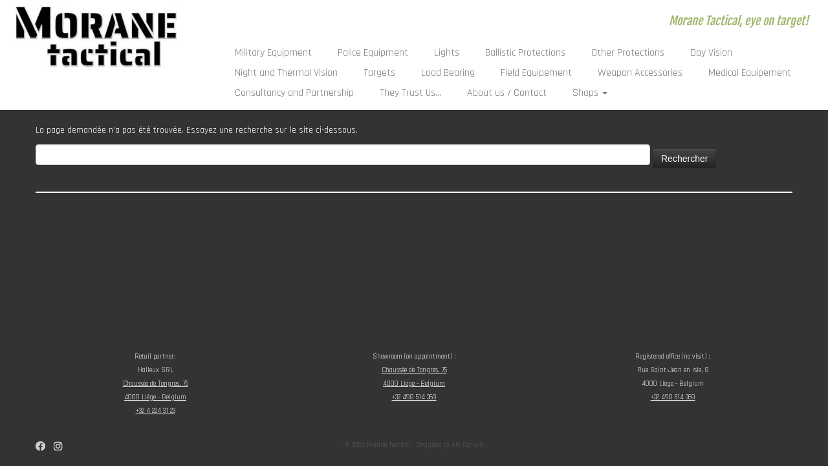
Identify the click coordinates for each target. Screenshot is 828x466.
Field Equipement (536, 73)
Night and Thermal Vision (286, 73)
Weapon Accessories (640, 73)
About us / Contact (507, 93)
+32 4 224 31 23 (155, 411)
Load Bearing (448, 73)
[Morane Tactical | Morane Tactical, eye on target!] (95, 37)
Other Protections (627, 53)
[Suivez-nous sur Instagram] (62, 447)
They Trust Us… (410, 93)
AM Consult (468, 445)
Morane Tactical (388, 445)
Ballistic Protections (525, 53)
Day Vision (711, 53)
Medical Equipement (749, 73)
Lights (446, 53)
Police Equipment (373, 53)
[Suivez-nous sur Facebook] (45, 447)
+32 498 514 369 (414, 397)
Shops (589, 93)
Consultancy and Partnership (294, 93)
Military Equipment (273, 53)
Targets (379, 73)
